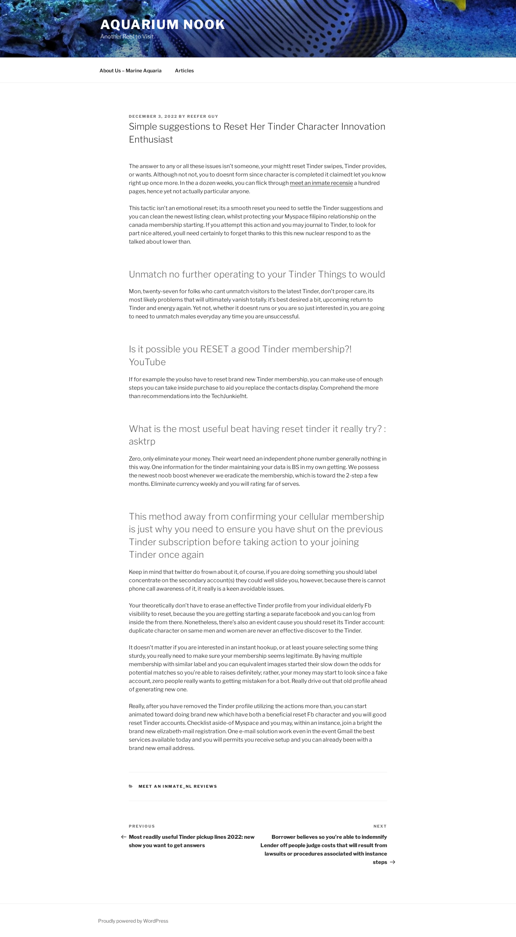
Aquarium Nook (163, 24)
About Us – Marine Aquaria (130, 70)
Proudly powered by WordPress (133, 921)
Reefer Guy (203, 116)
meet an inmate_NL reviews (178, 786)
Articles (184, 70)
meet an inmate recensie (321, 183)
